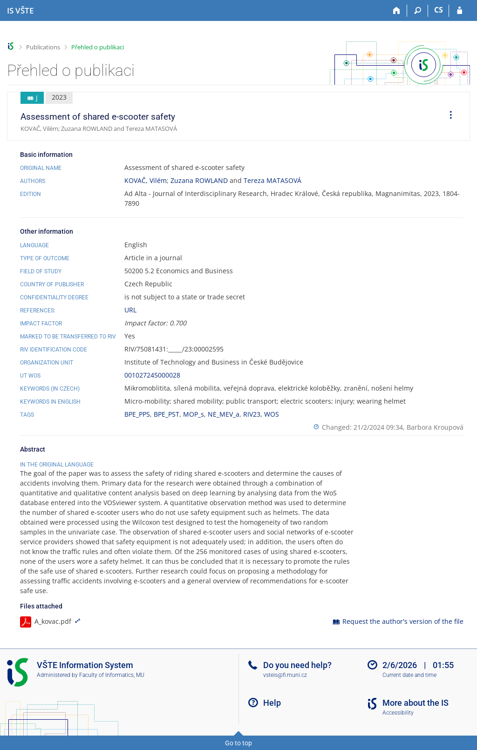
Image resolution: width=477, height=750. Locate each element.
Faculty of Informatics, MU (111, 675)
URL (130, 309)
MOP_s (193, 414)
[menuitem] (448, 116)
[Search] (417, 11)
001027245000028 (152, 375)
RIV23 (251, 414)
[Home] (396, 11)
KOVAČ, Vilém (145, 180)
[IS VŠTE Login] (459, 11)
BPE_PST (166, 414)
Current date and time (409, 675)
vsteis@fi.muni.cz (285, 675)
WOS (271, 414)
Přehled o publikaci (97, 47)
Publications (43, 47)
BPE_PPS (137, 414)
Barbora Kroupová (435, 427)
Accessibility (398, 712)
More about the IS (415, 703)
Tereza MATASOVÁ (272, 180)
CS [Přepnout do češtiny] (438, 10)
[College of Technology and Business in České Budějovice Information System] (20, 11)
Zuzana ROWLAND (199, 180)
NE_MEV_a (223, 414)
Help (272, 703)
